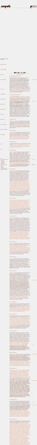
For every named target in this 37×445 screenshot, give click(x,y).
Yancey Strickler (3, 124)
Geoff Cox (2, 114)
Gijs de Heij (2, 119)
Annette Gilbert (3, 69)
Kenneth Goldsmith (3, 129)
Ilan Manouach (3, 79)
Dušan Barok (2, 134)
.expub (5, 6)
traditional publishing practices (4, 169)
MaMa (14, 152)
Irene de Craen (3, 109)
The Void (13, 379)
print (33, 6)
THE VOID (1, 74)
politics (1, 165)
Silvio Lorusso (12, 256)
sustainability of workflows (4, 168)
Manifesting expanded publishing (4, 59)
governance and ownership (4, 164)
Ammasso (22, 378)
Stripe (14, 316)
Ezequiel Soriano (3, 64)
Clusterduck (12, 130)
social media (2, 167)
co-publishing (2, 162)
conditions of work (3, 161)
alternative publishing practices (4, 159)
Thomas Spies (2, 104)
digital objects (2, 163)
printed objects (2, 166)
